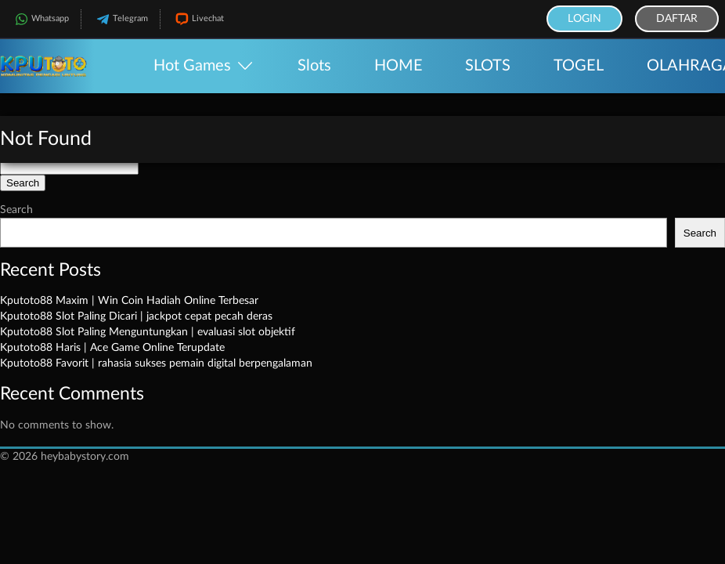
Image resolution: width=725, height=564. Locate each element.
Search (16, 209)
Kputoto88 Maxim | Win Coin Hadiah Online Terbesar (129, 300)
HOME (398, 66)
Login (584, 18)
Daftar (677, 18)
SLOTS (487, 66)
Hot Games (192, 66)
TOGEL (579, 66)
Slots (314, 66)
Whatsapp (40, 19)
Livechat (198, 19)
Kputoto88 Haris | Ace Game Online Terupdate (112, 347)
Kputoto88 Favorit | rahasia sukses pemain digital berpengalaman (156, 363)
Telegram (120, 19)
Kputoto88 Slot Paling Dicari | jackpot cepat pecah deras (136, 316)
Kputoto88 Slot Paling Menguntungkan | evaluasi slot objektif (147, 332)
